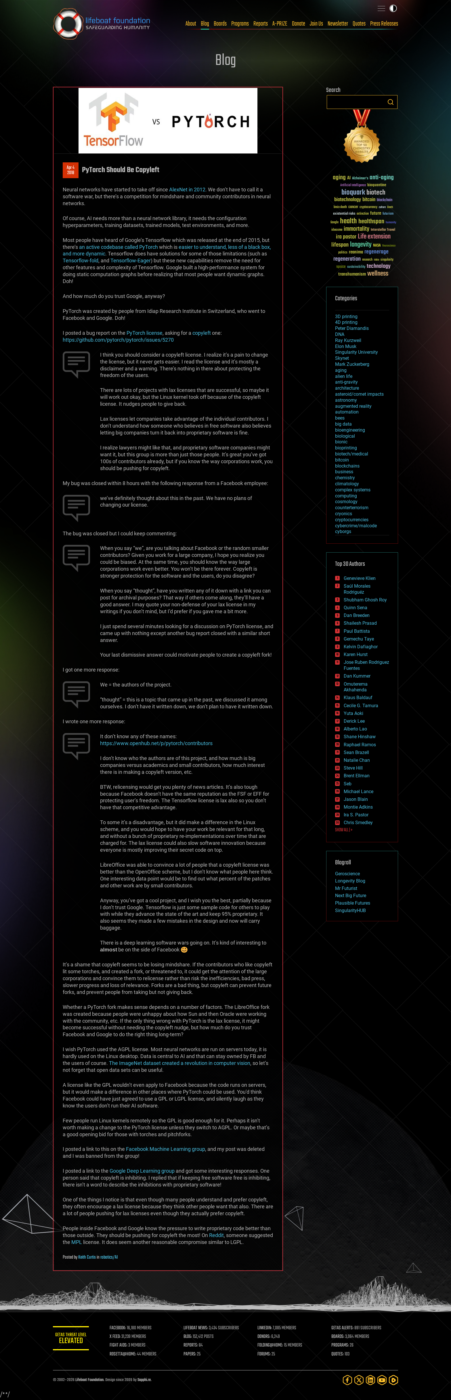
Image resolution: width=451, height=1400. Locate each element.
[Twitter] (359, 1380)
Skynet (342, 358)
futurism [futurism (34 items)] (388, 214)
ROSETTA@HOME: (127, 1354)
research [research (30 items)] (367, 260)
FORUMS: (266, 1354)
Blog (205, 23)
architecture (347, 388)
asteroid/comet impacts (359, 394)
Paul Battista (357, 631)
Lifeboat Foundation (89, 1380)
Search (391, 102)
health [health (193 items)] (348, 221)
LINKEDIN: (267, 1328)
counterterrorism (351, 507)
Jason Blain (356, 799)
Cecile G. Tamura (361, 705)
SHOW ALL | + (344, 830)
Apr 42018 (70, 170)
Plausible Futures (352, 903)
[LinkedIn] (370, 1380)
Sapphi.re (144, 1380)
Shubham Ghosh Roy (365, 600)
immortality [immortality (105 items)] (356, 229)
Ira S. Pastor (356, 815)
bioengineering (350, 430)
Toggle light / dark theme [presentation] (393, 8)
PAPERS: (193, 1354)
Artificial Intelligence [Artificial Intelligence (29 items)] (353, 185)
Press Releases (384, 23)
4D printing (346, 322)
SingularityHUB (350, 910)
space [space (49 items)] (341, 266)
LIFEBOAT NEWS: (199, 1328)
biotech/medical (351, 454)
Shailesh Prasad (360, 623)
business (344, 471)
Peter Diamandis (352, 328)
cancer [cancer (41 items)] (353, 207)
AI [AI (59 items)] (349, 178)
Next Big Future (350, 895)
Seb (347, 783)
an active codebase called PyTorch (118, 247)
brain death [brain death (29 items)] (340, 207)
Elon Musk (345, 346)
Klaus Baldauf (358, 697)
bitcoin (342, 460)
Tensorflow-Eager (130, 260)
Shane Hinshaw (360, 736)
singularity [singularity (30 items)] (387, 260)
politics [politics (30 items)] (342, 253)
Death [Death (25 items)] (390, 207)
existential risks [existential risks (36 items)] (344, 214)
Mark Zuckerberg (352, 364)
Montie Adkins (358, 807)
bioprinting (346, 448)
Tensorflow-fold (80, 260)
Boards (220, 23)
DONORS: (266, 1337)
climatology (347, 483)
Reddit (216, 1235)
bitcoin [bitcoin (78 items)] (368, 200)
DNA (339, 334)
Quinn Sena (355, 607)
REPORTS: (194, 1345)
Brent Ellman (357, 775)
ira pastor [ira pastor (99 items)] (346, 237)
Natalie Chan (357, 760)
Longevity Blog (350, 881)
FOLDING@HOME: (272, 1345)
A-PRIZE (279, 23)
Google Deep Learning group (142, 1171)
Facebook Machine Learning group (165, 1149)
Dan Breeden (357, 615)
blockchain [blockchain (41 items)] (384, 200)
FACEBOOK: (122, 1328)
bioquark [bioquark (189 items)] (353, 193)
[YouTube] (382, 1380)
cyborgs (343, 531)
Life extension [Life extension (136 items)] (374, 237)
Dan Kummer (357, 676)
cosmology (346, 501)
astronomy (346, 400)
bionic (341, 442)
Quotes (359, 23)
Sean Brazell (356, 752)
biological (345, 436)
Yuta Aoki (353, 713)
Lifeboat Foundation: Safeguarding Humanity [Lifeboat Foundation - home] (102, 24)
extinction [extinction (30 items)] (363, 214)
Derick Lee (354, 721)
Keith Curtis (87, 1257)
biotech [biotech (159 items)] (375, 193)
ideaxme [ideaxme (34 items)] (336, 230)
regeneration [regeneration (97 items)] (347, 259)
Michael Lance (358, 791)
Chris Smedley (358, 822)
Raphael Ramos (360, 744)
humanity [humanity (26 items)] (391, 222)
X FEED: (119, 1337)
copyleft (201, 333)
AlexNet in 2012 (187, 189)
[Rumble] (393, 1380)
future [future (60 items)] (375, 213)
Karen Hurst (356, 654)
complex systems (352, 490)
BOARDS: (338, 1337)
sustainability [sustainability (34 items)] (356, 267)
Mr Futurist (346, 888)
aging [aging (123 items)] (339, 177)
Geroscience (347, 873)
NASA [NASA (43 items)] (377, 245)
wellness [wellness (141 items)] (377, 274)
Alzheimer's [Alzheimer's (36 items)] (360, 178)
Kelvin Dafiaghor (361, 646)
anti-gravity (346, 382)
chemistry (345, 477)
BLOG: (191, 1337)
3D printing (346, 316)
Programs (240, 23)
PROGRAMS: (341, 1345)
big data (343, 424)
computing (346, 496)
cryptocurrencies (351, 519)
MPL (76, 1242)
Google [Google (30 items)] (334, 222)
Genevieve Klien (360, 578)
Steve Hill (353, 768)
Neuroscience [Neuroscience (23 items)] (388, 246)
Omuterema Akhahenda (356, 687)
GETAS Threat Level (73, 1339)
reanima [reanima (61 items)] (356, 252)
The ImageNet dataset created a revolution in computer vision (179, 1063)
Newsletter (338, 23)
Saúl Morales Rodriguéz (357, 589)
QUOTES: (338, 1354)
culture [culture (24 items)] (382, 207)
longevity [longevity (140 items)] (361, 245)
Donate (298, 23)
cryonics (343, 513)
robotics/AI (109, 1257)
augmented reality (353, 406)
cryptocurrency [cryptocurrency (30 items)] (368, 207)
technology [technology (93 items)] (379, 266)
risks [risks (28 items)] (376, 259)
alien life (343, 376)
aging (341, 370)
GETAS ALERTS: (343, 1328)
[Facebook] (347, 1380)
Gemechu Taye (359, 639)
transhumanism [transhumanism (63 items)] (352, 274)
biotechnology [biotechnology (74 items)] (347, 200)
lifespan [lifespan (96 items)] (340, 245)
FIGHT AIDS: (123, 1345)
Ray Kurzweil (348, 340)
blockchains (347, 466)
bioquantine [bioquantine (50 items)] (376, 184)
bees (340, 418)
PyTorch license (145, 333)
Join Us (316, 23)
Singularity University (356, 352)
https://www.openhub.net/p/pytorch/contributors (156, 743)
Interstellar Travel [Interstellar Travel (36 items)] (383, 230)
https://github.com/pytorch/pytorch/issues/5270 (118, 340)
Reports (260, 23)
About (191, 23)
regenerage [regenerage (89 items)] (376, 252)
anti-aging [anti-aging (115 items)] (382, 177)
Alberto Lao (355, 729)
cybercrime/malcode (356, 525)
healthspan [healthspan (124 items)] (371, 221)
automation (347, 412)
